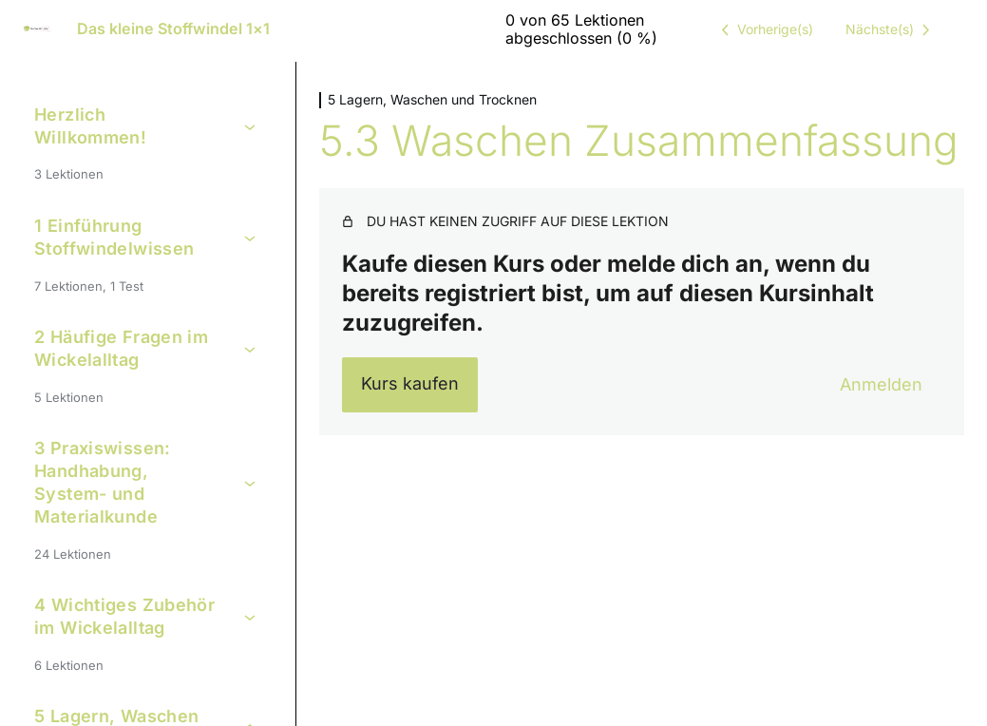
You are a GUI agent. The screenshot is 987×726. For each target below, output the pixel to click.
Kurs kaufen (410, 383)
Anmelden (881, 384)
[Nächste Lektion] (891, 29)
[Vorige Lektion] (764, 29)
